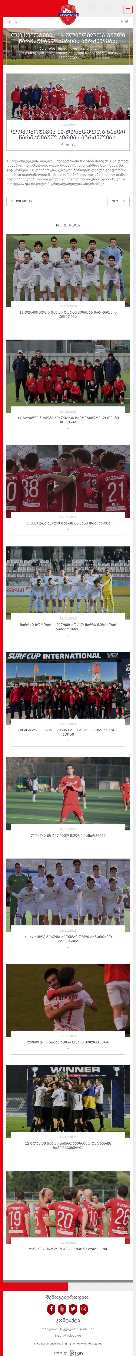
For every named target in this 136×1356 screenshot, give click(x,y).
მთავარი (47, 48)
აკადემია (88, 48)
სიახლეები (67, 48)
